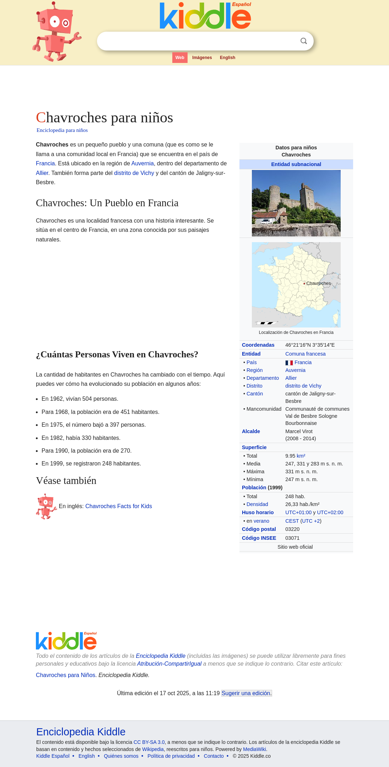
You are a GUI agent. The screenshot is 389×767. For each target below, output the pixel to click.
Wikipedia (153, 749)
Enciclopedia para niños (62, 130)
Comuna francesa (305, 354)
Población (254, 487)
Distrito (255, 386)
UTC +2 (311, 521)
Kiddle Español (52, 756)
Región (255, 370)
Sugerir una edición (246, 693)
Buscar (303, 41)
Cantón (255, 393)
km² (301, 456)
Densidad (257, 504)
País (252, 362)
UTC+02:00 (330, 512)
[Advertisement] (194, 85)
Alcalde (251, 431)
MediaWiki (254, 749)
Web (179, 57)
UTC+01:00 (298, 512)
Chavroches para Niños (65, 675)
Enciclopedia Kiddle (80, 731)
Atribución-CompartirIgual (169, 664)
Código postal (259, 529)
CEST (292, 521)
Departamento (263, 378)
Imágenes (202, 57)
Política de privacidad (171, 756)
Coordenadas (258, 345)
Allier (291, 378)
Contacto (214, 756)
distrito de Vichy (303, 386)
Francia (303, 362)
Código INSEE (259, 538)
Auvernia (295, 370)
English (227, 57)
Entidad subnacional (296, 164)
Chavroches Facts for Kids (118, 506)
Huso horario (258, 512)
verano (261, 521)
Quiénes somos (121, 756)
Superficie (254, 447)
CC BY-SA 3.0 (149, 742)
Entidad (251, 354)
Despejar (289, 41)
